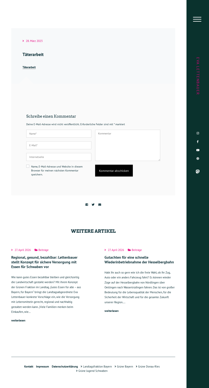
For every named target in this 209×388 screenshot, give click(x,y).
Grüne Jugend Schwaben (92, 371)
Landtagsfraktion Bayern (96, 366)
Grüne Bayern (124, 366)
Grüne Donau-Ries (148, 366)
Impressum (42, 366)
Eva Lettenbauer (197, 76)
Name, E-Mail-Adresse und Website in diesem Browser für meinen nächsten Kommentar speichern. (57, 170)
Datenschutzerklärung (65, 366)
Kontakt (28, 366)
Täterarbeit (29, 67)
